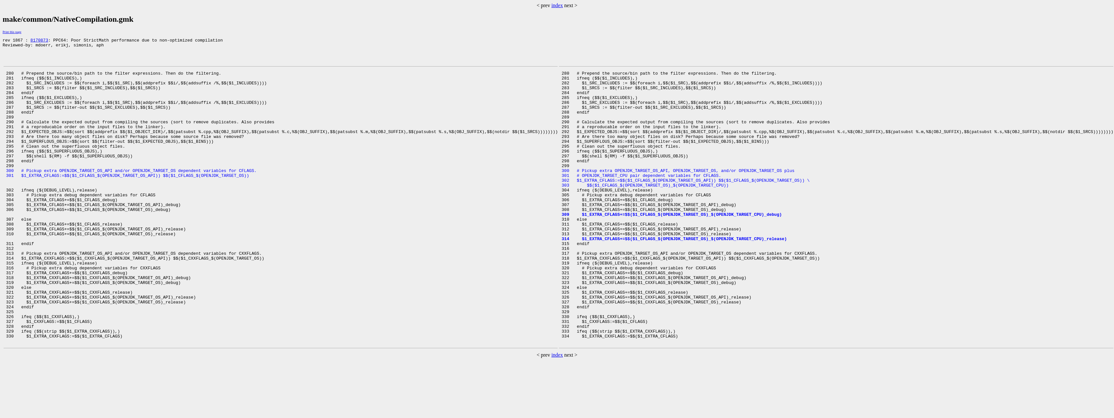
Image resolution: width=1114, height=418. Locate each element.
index (557, 5)
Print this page (12, 32)
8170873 (39, 41)
